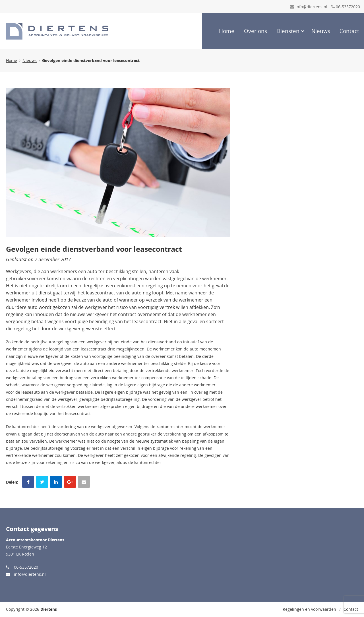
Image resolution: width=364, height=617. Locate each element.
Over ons (255, 31)
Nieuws (320, 31)
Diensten (287, 31)
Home (226, 31)
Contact (349, 31)
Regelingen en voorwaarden (309, 609)
